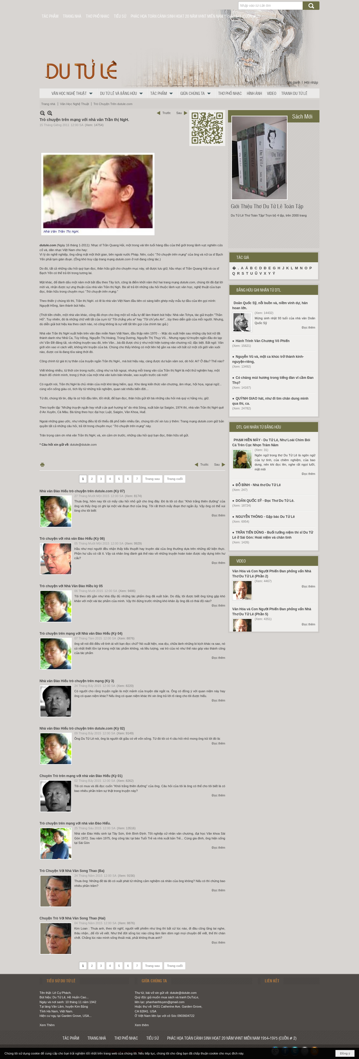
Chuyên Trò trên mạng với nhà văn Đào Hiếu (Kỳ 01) (81, 776)
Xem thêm (142, 1025)
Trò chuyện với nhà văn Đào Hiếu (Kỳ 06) (72, 539)
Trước (166, 113)
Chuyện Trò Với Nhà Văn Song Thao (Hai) (72, 918)
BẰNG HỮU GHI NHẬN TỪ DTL (258, 289)
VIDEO (241, 560)
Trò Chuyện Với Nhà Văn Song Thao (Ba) (72, 871)
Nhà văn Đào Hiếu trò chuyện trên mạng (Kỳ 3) (77, 681)
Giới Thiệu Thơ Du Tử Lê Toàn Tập (267, 206)
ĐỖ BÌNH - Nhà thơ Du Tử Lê (258, 485)
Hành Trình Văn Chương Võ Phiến (262, 341)
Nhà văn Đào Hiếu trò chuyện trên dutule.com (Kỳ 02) (82, 728)
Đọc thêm (218, 515)
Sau (179, 113)
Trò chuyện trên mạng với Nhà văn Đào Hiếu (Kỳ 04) (81, 634)
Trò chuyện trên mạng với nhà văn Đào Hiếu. (75, 823)
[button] (73, 93)
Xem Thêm (47, 1025)
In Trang (42, 465)
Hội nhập (311, 83)
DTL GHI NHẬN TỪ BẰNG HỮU (258, 426)
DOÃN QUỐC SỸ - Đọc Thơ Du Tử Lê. (265, 501)
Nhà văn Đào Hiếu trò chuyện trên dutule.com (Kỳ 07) (82, 491)
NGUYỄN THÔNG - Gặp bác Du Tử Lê (265, 517)
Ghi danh (293, 83)
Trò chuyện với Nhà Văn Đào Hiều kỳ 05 (71, 586)
